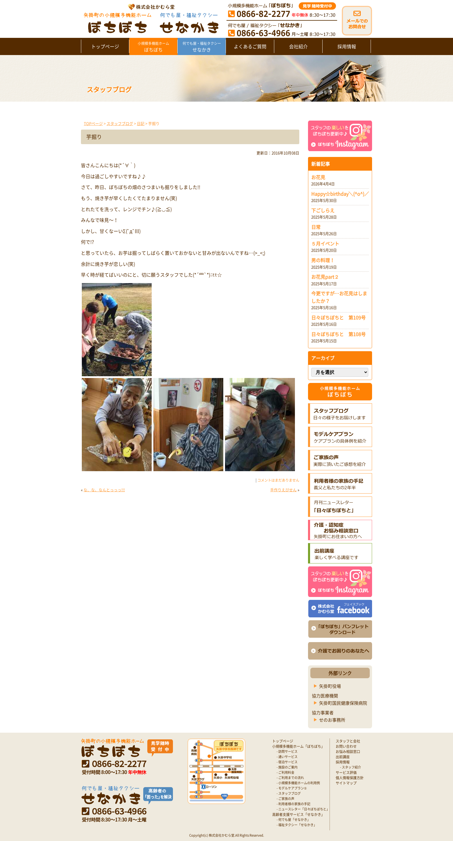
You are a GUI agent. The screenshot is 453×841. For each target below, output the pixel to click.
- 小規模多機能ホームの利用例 (298, 782)
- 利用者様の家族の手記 (293, 803)
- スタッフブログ (289, 793)
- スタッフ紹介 (350, 767)
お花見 (318, 177)
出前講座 (343, 756)
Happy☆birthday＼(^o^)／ (340, 193)
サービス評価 (346, 772)
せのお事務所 (332, 720)
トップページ (105, 46)
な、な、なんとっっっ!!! (104, 489)
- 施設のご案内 (287, 767)
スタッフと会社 (348, 741)
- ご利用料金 (285, 772)
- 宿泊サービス (287, 761)
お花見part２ (325, 276)
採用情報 (346, 46)
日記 (140, 123)
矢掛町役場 (330, 686)
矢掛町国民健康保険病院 (343, 703)
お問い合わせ (346, 746)
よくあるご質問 (250, 46)
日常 (316, 226)
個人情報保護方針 (350, 777)
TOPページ (93, 123)
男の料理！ (323, 260)
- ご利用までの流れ (290, 777)
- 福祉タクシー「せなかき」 (297, 824)
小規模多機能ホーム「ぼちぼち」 (298, 746)
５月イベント (325, 243)
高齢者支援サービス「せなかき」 (298, 814)
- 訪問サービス (287, 751)
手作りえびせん (283, 489)
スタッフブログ (120, 123)
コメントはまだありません (278, 480)
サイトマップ (346, 783)
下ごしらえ (323, 210)
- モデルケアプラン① (292, 788)
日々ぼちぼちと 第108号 (338, 334)
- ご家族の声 (285, 798)
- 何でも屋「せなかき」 (293, 819)
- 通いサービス (287, 756)
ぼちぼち (153, 47)
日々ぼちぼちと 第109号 (338, 317)
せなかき (202, 47)
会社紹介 (298, 46)
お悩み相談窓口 (348, 751)
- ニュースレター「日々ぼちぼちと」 (303, 809)
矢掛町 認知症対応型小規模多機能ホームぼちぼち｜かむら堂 (150, 18)
